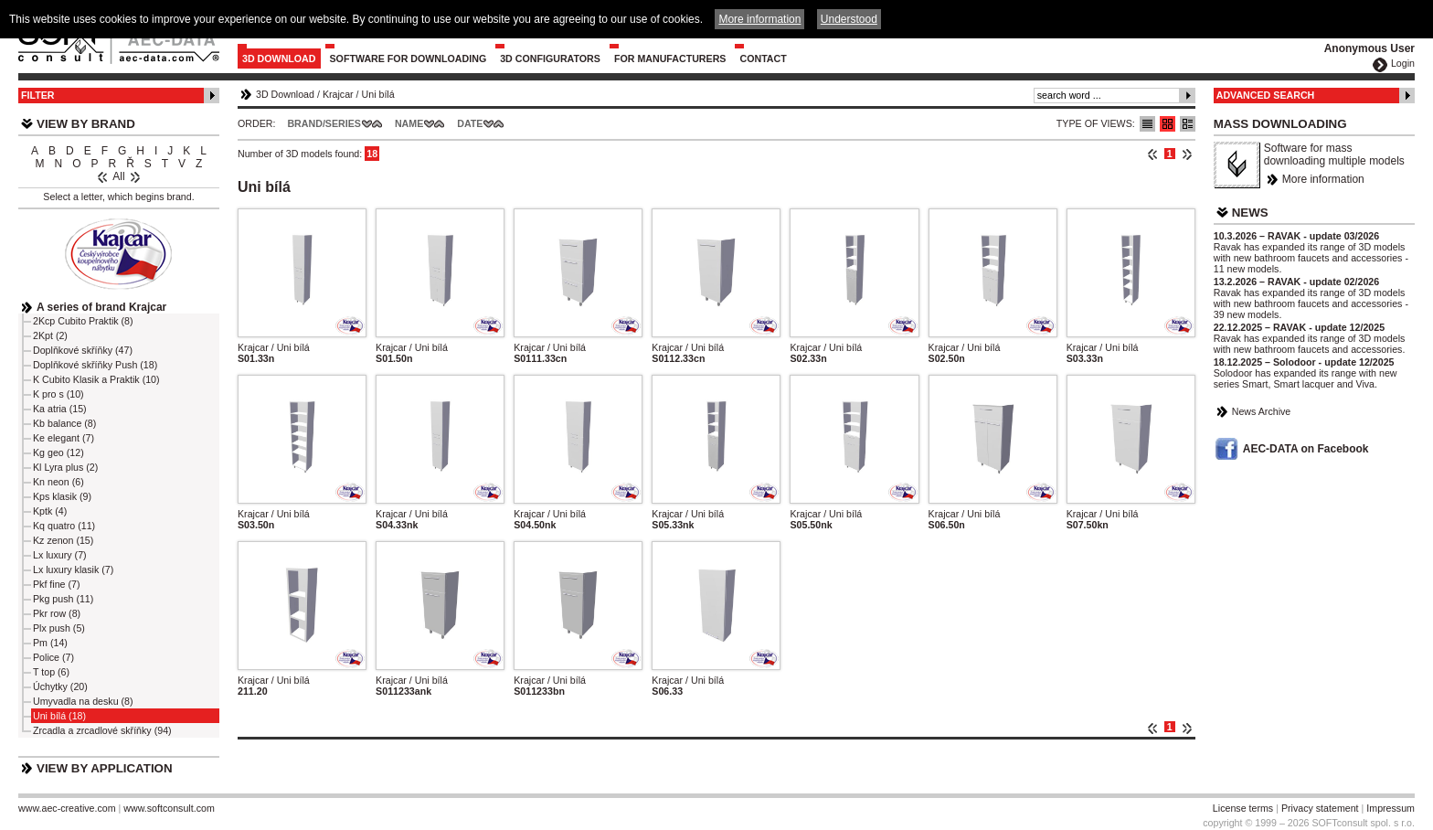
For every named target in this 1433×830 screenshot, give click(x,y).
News (1250, 212)
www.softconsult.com (169, 808)
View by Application (105, 768)
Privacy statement (1320, 808)
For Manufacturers (670, 58)
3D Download (279, 58)
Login (1403, 63)
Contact (762, 58)
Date (470, 123)
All (118, 176)
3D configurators (550, 58)
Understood (849, 19)
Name (409, 123)
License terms (1243, 808)
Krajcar (338, 94)
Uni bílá (378, 94)
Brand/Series (324, 123)
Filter (38, 95)
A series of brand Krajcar (101, 307)
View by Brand (86, 124)
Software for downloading (408, 58)
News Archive (1261, 411)
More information (1323, 179)
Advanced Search (1265, 95)
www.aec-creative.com (67, 808)
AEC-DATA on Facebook (1306, 448)
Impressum (1390, 808)
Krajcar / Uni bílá (274, 347)
